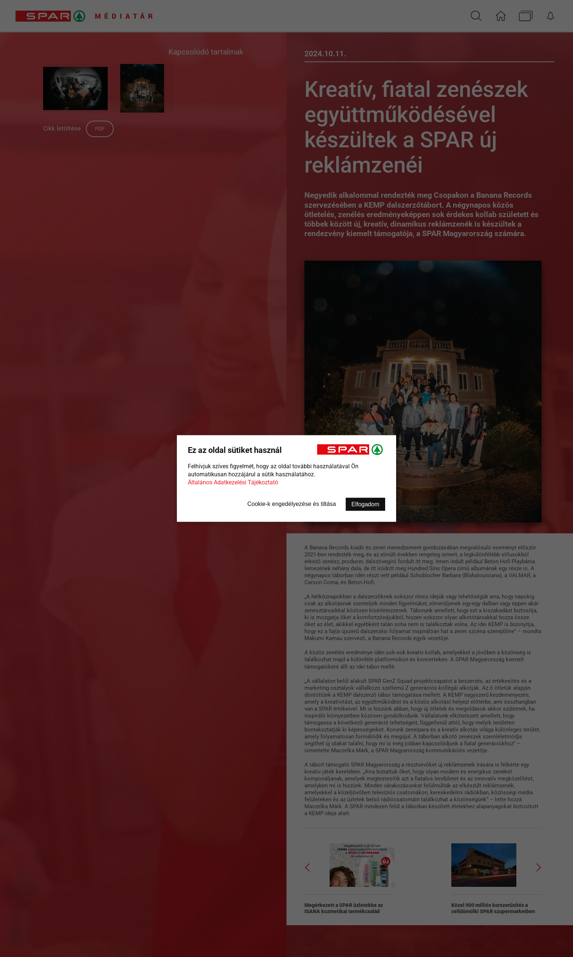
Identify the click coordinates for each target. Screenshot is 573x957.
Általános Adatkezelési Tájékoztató (233, 482)
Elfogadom (366, 504)
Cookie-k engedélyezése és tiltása (291, 504)
